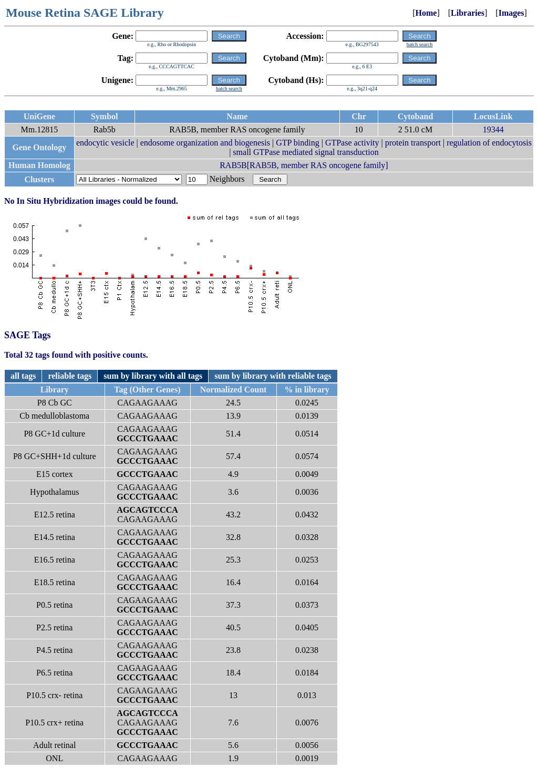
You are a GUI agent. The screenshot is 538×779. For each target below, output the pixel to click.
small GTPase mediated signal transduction (305, 152)
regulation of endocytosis (489, 142)
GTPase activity (352, 142)
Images (511, 12)
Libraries (467, 12)
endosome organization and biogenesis (205, 142)
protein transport (413, 142)
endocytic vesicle (105, 142)
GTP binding (297, 142)
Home (426, 12)
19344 (493, 129)
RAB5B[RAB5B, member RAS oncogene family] (304, 165)
